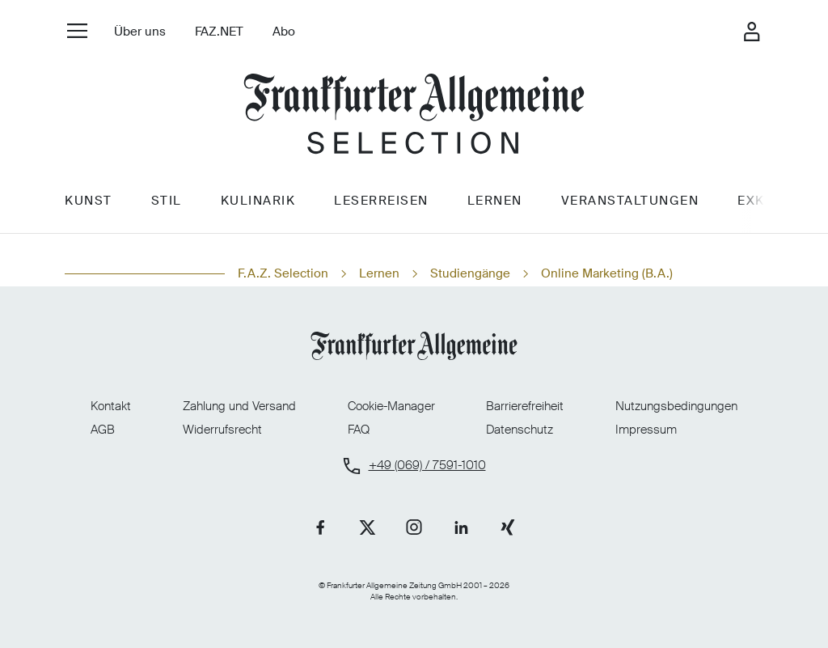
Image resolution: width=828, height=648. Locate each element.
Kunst (88, 201)
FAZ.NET (219, 31)
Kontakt (111, 406)
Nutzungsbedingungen (676, 406)
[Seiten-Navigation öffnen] (77, 30)
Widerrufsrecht (222, 429)
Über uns (140, 31)
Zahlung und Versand (239, 406)
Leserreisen (381, 201)
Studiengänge (470, 273)
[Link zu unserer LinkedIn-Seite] (461, 527)
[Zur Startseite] (414, 116)
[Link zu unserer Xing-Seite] (508, 527)
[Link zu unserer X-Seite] (367, 527)
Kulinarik (258, 201)
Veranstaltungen (630, 201)
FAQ (359, 429)
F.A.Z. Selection (283, 273)
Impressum (646, 429)
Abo (283, 31)
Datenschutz (519, 429)
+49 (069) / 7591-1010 (427, 465)
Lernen (494, 201)
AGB (103, 429)
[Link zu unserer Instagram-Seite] (414, 527)
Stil (166, 201)
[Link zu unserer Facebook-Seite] (320, 527)
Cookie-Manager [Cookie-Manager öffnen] (391, 406)
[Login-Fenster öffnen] (751, 31)
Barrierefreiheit (525, 406)
